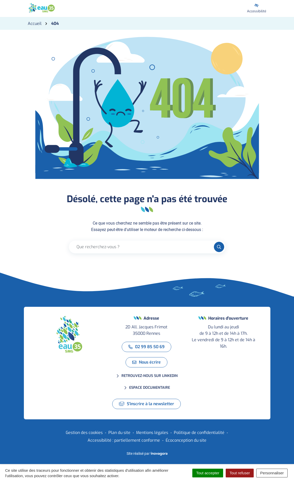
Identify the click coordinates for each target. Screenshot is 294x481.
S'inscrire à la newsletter (146, 403)
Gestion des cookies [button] (84, 432)
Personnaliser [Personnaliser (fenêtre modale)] (272, 473)
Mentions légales (152, 432)
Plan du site (119, 432)
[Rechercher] (219, 247)
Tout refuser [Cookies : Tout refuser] (240, 473)
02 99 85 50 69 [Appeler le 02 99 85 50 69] (146, 346)
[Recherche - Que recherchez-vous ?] (141, 246)
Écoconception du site (186, 440)
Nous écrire (146, 362)
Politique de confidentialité (199, 432)
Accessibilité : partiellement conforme (124, 440)
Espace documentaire (149, 387)
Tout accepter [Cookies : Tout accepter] (207, 473)
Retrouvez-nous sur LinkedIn (149, 375)
